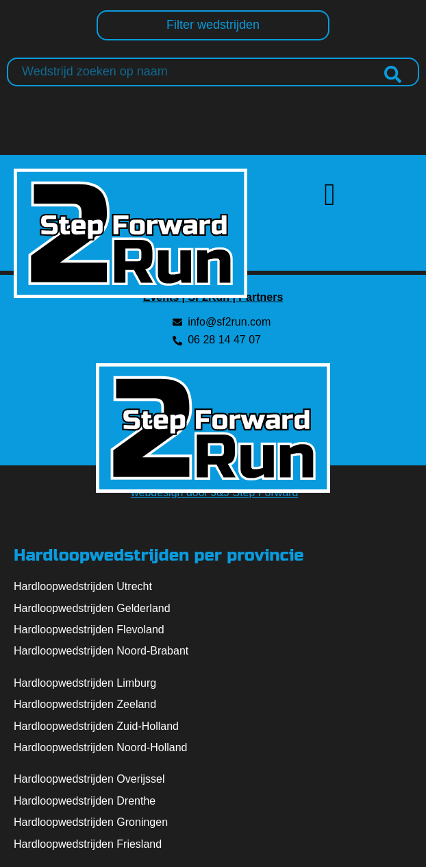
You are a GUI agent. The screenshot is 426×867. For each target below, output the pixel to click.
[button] (330, 195)
